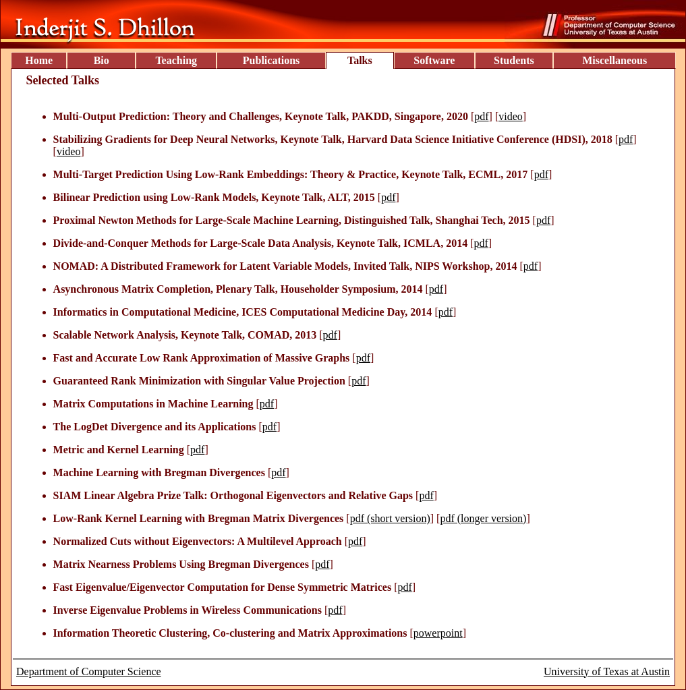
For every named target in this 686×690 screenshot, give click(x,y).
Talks (359, 60)
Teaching (176, 60)
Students (514, 60)
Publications (271, 60)
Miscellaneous (614, 60)
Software (434, 60)
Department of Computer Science (88, 671)
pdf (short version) (390, 518)
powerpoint (438, 633)
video (510, 116)
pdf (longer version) (483, 518)
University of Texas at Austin (607, 671)
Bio (101, 60)
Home (39, 60)
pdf (481, 116)
